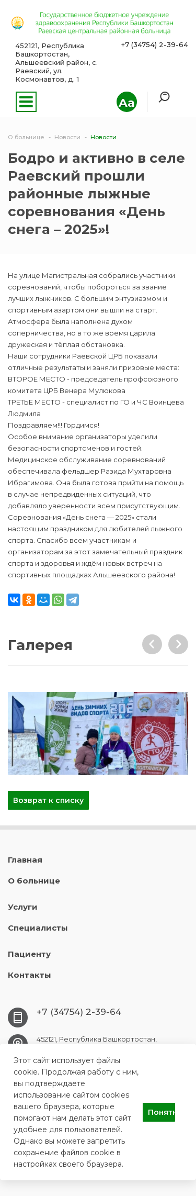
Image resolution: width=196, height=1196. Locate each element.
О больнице (34, 881)
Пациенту (29, 954)
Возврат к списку (48, 800)
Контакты (29, 975)
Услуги (23, 907)
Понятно (161, 1112)
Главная (25, 860)
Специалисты (38, 928)
